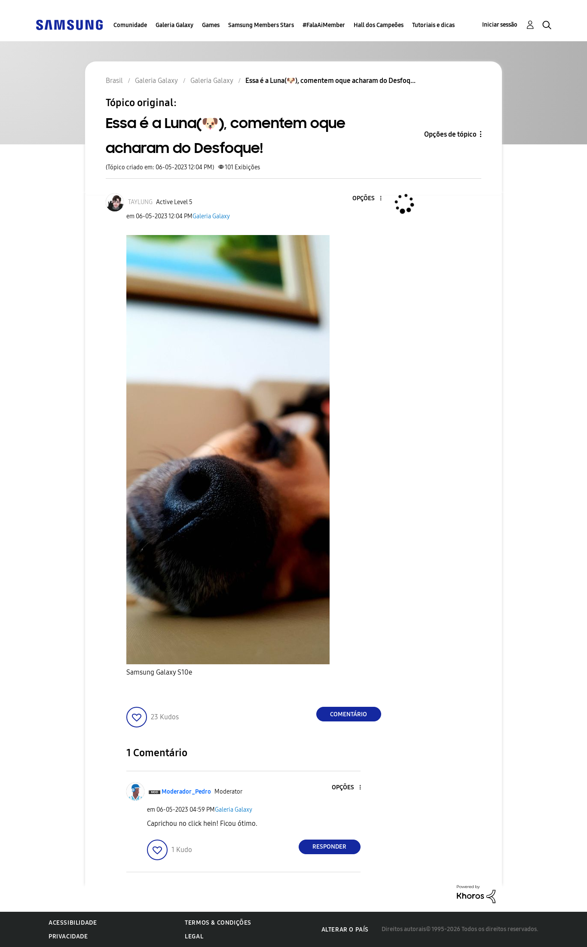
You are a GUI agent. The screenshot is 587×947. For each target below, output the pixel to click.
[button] (366, 199)
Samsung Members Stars (261, 25)
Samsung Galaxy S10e (159, 672)
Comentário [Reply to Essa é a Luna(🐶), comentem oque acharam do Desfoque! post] (348, 714)
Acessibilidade (73, 922)
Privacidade (68, 936)
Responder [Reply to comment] (329, 846)
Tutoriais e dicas (433, 25)
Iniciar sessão (499, 24)
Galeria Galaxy (174, 25)
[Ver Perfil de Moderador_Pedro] (186, 791)
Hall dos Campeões (379, 25)
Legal (194, 936)
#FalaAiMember (324, 25)
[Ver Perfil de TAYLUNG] (140, 202)
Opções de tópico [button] (450, 134)
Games (211, 25)
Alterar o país (345, 929)
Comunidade (130, 25)
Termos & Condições (218, 922)
